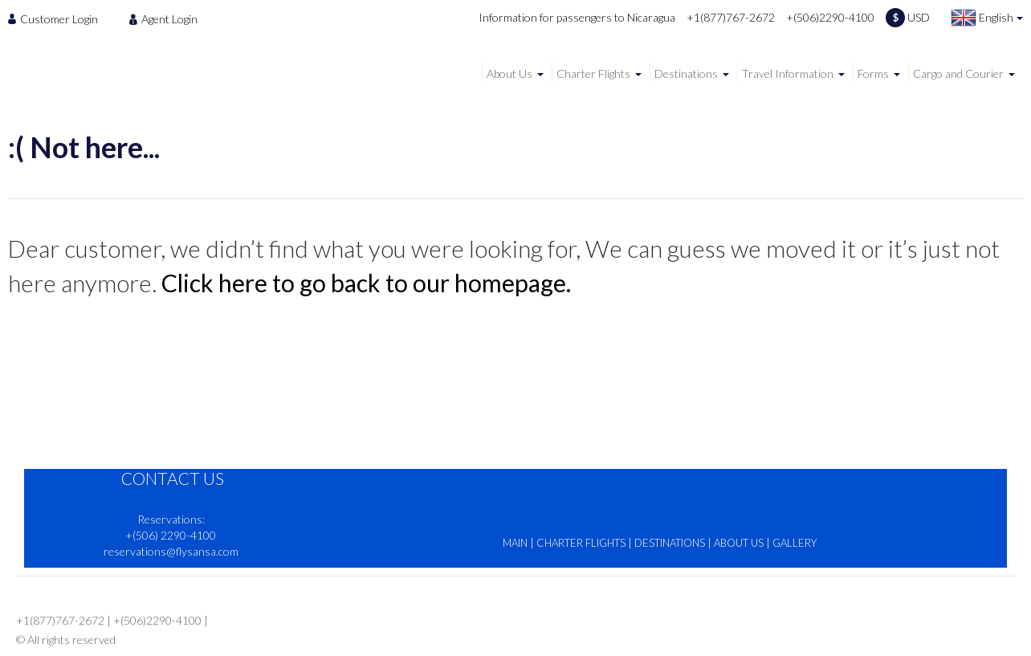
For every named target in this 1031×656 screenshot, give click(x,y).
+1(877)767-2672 (731, 17)
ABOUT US (739, 542)
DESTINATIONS (669, 542)
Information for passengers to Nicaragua (577, 17)
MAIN (515, 542)
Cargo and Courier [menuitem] (958, 73)
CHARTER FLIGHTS (581, 542)
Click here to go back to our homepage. (366, 282)
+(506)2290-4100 (830, 17)
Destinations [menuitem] (686, 73)
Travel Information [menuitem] (787, 73)
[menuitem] (57, 18)
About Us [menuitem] (509, 73)
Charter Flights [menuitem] (593, 73)
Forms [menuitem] (873, 73)
